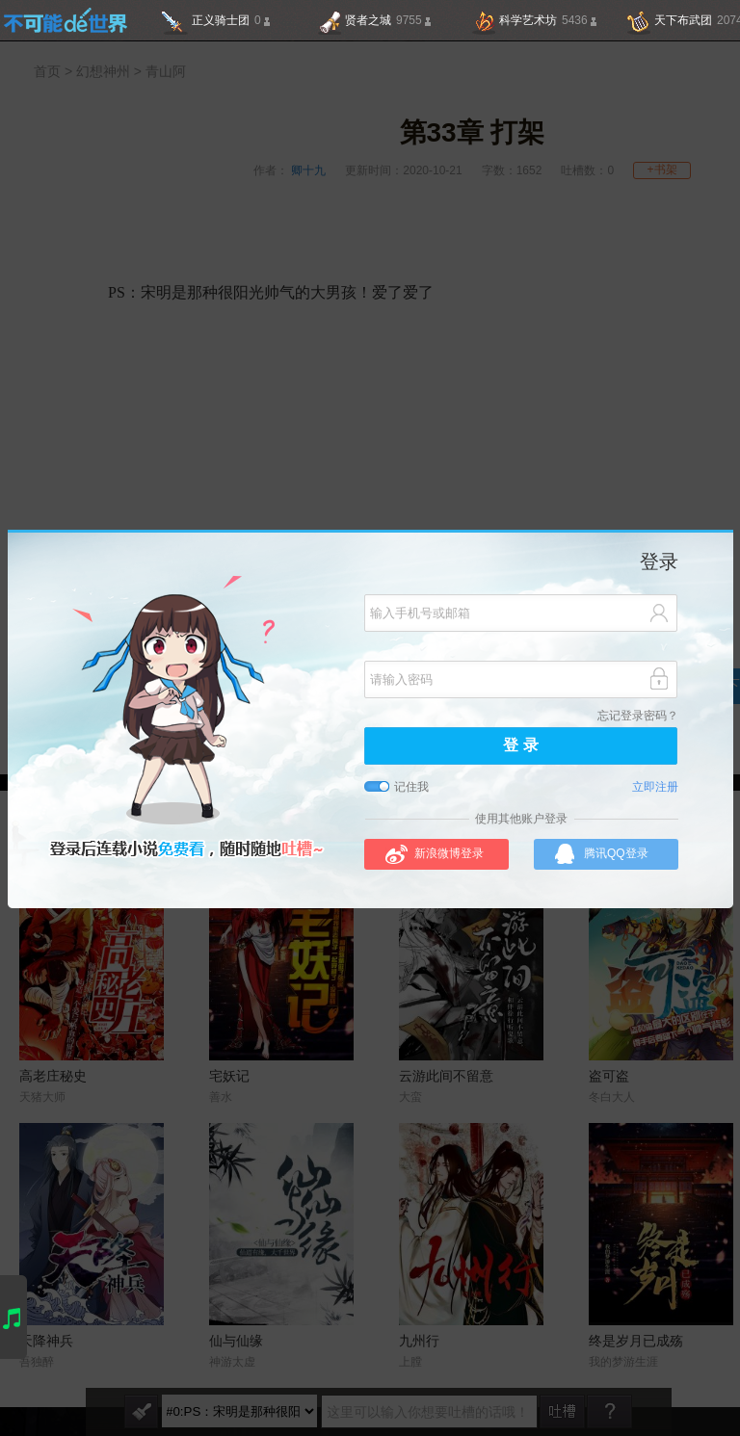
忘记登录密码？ (637, 716)
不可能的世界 (65, 20)
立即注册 (655, 787)
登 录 (520, 746)
